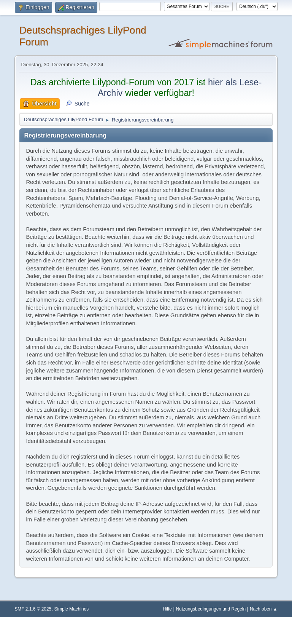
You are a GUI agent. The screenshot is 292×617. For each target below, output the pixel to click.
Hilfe (167, 609)
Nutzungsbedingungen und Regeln (211, 609)
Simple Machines (71, 609)
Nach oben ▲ (264, 609)
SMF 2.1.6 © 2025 (32, 609)
